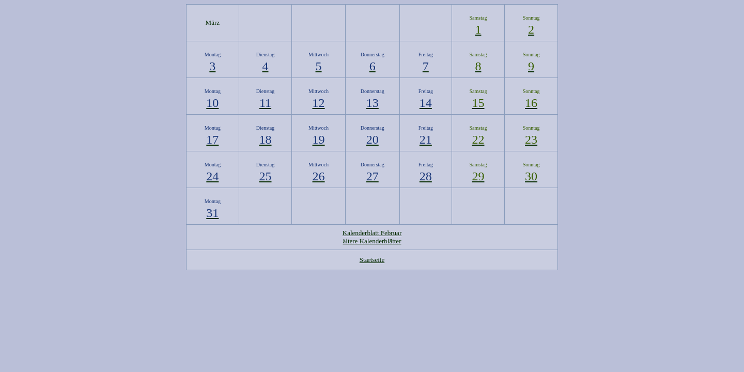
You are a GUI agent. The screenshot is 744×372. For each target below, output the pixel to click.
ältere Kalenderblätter (372, 241)
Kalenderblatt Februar (372, 233)
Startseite (372, 260)
